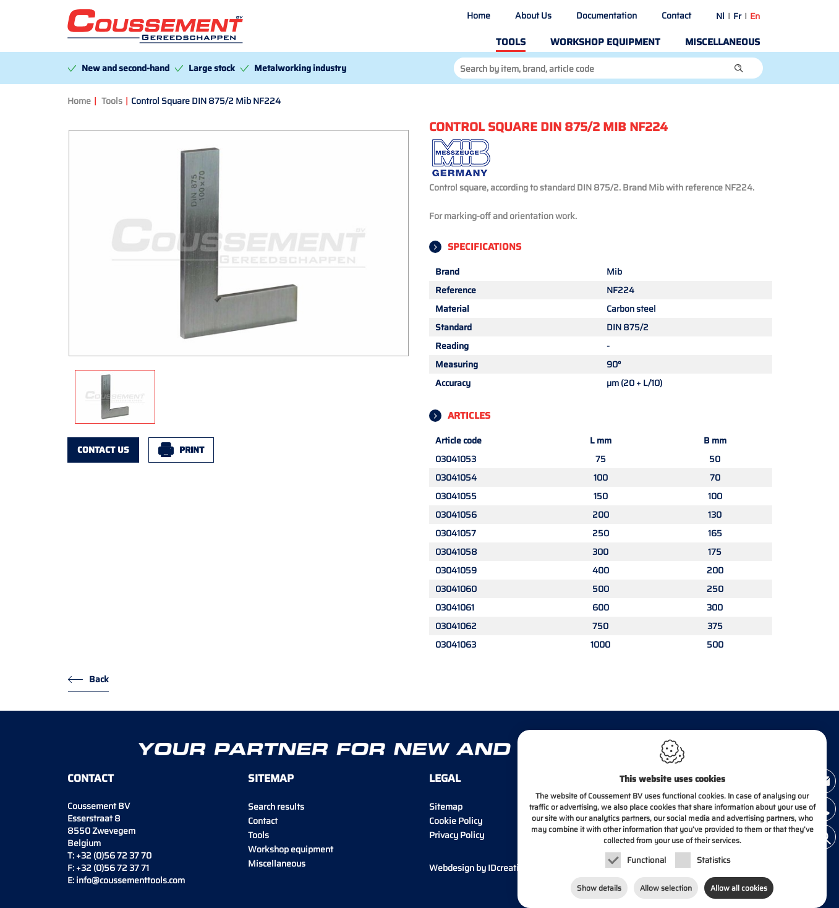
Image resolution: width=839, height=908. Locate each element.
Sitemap (445, 806)
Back (99, 679)
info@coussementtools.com (130, 880)
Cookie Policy (455, 821)
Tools (511, 42)
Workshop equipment (605, 42)
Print (191, 449)
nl (720, 16)
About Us (533, 15)
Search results (276, 806)
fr (737, 16)
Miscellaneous (722, 42)
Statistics (713, 848)
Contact (676, 15)
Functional (646, 848)
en (755, 16)
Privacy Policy (456, 835)
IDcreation (479, 868)
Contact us (103, 449)
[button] (739, 68)
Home (478, 15)
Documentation (606, 15)
